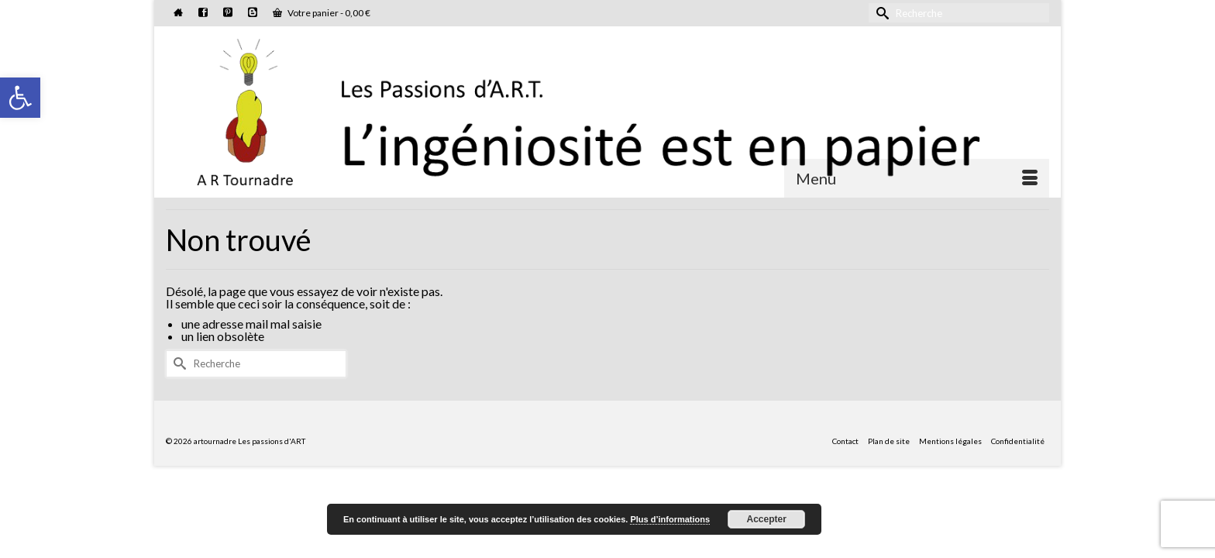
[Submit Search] (880, 12)
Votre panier (321, 13)
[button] (20, 98)
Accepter (766, 519)
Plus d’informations (670, 519)
